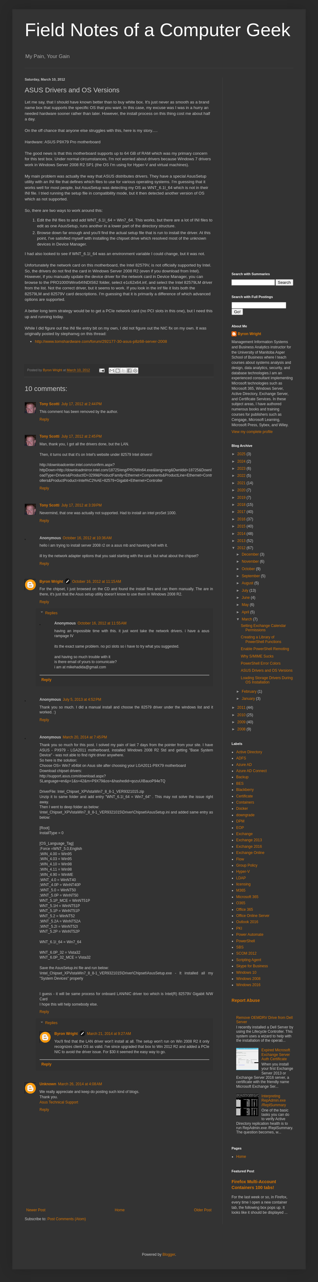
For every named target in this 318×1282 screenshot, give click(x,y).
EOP (240, 828)
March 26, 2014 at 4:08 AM (80, 1084)
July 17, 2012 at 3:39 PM (81, 505)
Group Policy (246, 865)
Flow (240, 859)
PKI (239, 928)
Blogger (168, 1254)
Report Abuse (246, 1000)
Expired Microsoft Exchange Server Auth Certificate (276, 1054)
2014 (242, 534)
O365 (240, 903)
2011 (242, 707)
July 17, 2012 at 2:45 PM (81, 436)
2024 (242, 461)
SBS (240, 947)
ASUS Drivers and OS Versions (266, 670)
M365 (240, 890)
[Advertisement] (262, 170)
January (249, 698)
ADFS (241, 758)
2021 (242, 483)
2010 (242, 715)
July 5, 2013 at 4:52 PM (82, 699)
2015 (242, 526)
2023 (242, 468)
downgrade (245, 815)
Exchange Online (250, 853)
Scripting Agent (248, 960)
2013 (242, 541)
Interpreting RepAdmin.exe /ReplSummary (274, 1100)
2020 (242, 490)
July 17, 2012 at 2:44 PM (81, 404)
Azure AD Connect (251, 771)
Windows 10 (246, 972)
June (246, 597)
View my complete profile (252, 432)
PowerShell (245, 941)
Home (120, 1210)
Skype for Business (252, 966)
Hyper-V (243, 871)
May (246, 605)
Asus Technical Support (59, 1102)
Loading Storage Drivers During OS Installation (267, 680)
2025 (242, 454)
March (247, 619)
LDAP (241, 878)
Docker (242, 808)
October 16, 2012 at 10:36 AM (87, 538)
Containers (245, 802)
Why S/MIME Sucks (257, 656)
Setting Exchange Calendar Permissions (263, 628)
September (251, 576)
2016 (242, 519)
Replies (51, 613)
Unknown (48, 1084)
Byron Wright (51, 581)
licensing (243, 884)
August (248, 583)
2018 (242, 504)
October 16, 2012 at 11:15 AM (96, 581)
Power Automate (249, 934)
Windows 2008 (248, 979)
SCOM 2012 (246, 953)
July (245, 590)
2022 (242, 475)
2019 (242, 497)
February (249, 691)
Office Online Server (253, 916)
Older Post (202, 1210)
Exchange (244, 834)
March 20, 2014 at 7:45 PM (85, 737)
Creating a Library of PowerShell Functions (261, 639)
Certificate (244, 796)
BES (240, 783)
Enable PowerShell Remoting (265, 649)
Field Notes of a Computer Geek (157, 29)
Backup (242, 777)
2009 (242, 722)
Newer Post (35, 1210)
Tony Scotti (49, 404)
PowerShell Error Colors (261, 663)
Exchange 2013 (249, 840)
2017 (242, 512)
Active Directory (249, 752)
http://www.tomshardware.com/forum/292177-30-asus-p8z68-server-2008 (101, 341)
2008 (242, 729)
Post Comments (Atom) (66, 1219)
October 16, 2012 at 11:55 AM (101, 623)
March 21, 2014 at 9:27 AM (109, 1034)
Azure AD (244, 765)
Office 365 (244, 909)
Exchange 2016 (249, 846)
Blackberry (245, 790)
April (246, 612)
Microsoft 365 (247, 897)
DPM (240, 821)
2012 (242, 548)
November (251, 561)
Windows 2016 (248, 985)
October (249, 569)
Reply (44, 419)
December (251, 554)
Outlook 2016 (247, 922)
